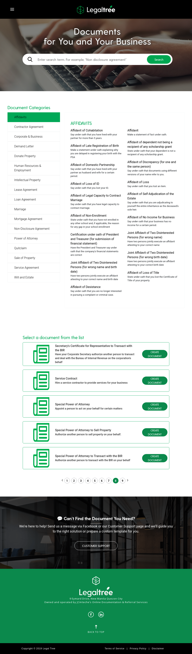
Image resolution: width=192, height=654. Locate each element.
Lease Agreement (25, 190)
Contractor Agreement (28, 127)
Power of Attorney (26, 238)
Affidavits (20, 117)
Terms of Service (114, 648)
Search (158, 59)
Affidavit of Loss (138, 182)
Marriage (20, 209)
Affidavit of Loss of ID (84, 184)
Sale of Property (24, 258)
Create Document (155, 354)
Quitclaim (20, 248)
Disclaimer (158, 648)
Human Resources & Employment (27, 168)
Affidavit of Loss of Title (143, 272)
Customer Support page (126, 526)
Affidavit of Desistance (85, 287)
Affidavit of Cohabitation (86, 130)
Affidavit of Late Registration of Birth (94, 146)
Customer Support (96, 545)
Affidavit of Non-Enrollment (88, 215)
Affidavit (133, 130)
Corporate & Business (28, 136)
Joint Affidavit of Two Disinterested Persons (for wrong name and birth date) (93, 267)
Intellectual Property (27, 180)
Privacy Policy (138, 648)
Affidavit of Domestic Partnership (92, 165)
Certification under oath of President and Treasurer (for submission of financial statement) (94, 239)
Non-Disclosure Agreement (32, 228)
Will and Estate (24, 277)
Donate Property (25, 156)
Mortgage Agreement (28, 219)
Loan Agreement (25, 199)
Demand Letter (24, 146)
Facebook (90, 526)
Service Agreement (26, 267)
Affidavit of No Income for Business (151, 217)
